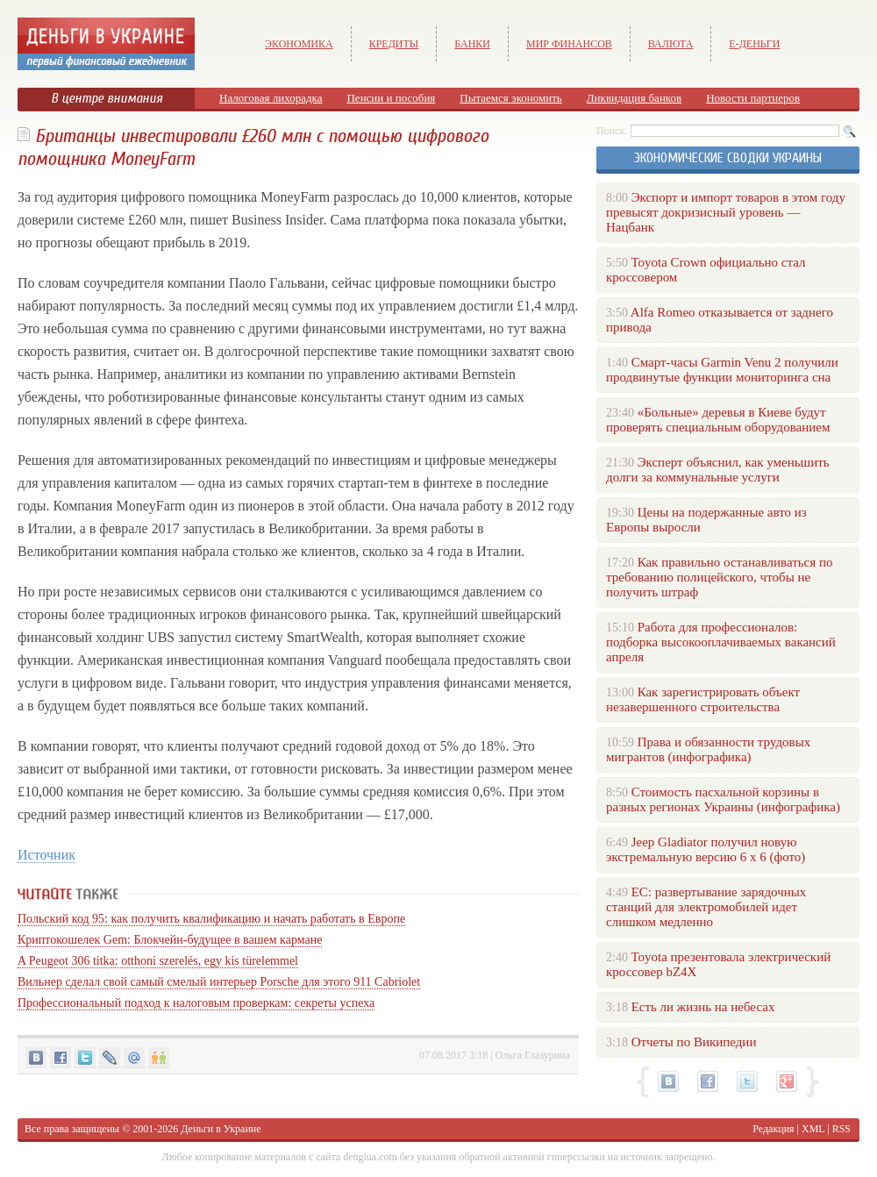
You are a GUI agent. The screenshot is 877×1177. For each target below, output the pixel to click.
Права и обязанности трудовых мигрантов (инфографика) (708, 749)
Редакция (773, 1129)
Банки (472, 44)
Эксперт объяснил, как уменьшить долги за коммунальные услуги (718, 469)
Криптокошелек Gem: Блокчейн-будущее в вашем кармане (170, 939)
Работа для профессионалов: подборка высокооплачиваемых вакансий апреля (721, 642)
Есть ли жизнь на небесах (703, 1007)
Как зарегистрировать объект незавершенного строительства (703, 699)
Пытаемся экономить (510, 97)
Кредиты (394, 44)
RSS (841, 1129)
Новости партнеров (753, 97)
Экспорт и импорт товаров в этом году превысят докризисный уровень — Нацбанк (725, 212)
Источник (46, 854)
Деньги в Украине (220, 1129)
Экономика (299, 44)
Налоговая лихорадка (270, 97)
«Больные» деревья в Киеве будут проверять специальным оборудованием (718, 419)
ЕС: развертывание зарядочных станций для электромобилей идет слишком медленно (706, 907)
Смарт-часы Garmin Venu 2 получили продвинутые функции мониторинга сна (722, 369)
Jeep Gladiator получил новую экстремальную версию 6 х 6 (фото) (705, 849)
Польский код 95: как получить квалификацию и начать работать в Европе (211, 918)
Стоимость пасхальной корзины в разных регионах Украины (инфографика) (723, 799)
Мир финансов (569, 44)
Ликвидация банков (634, 97)
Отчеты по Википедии (694, 1042)
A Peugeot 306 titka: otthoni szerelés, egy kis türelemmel (158, 960)
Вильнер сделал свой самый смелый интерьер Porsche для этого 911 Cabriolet (219, 981)
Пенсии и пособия (390, 97)
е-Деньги (754, 44)
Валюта (671, 44)
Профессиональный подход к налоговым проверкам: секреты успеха (196, 1002)
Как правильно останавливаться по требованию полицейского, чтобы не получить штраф (719, 577)
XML (813, 1129)
